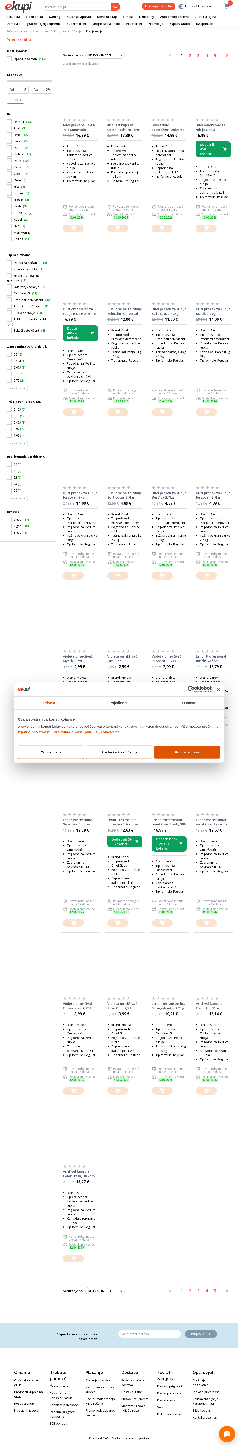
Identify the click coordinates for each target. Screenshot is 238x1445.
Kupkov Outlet (179, 24)
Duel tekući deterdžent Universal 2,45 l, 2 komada (168, 127)
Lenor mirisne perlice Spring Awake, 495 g (168, 1005)
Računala (13, 17)
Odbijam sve (51, 752)
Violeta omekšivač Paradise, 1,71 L (166, 658)
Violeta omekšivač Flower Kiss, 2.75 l (78, 1005)
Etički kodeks (202, 1410)
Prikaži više (17, 388)
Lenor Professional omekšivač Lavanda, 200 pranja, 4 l (212, 822)
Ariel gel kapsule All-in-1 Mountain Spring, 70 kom (79, 127)
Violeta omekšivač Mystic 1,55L (78, 658)
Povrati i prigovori (169, 1386)
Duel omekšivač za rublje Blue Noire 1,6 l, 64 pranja (79, 311)
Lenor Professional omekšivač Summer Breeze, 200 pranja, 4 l (124, 822)
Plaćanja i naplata (98, 1380)
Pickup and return (169, 1414)
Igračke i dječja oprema (43, 24)
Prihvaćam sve (187, 752)
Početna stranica (17, 31)
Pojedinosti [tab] (119, 703)
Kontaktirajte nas (205, 1417)
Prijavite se (201, 1334)
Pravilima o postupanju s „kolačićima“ (88, 732)
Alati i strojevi (205, 17)
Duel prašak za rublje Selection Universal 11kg (124, 311)
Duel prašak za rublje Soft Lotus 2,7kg (124, 495)
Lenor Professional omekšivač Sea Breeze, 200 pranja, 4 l (213, 658)
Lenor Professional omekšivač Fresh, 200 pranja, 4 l (169, 822)
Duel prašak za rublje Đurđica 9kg (213, 311)
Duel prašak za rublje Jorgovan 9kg (80, 495)
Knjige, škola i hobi (106, 24)
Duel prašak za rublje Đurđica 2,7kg (169, 495)
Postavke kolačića (119, 752)
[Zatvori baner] (218, 689)
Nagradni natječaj (26, 1410)
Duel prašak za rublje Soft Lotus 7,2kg (169, 311)
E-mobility (146, 17)
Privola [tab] (49, 703)
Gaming (55, 17)
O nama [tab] (188, 703)
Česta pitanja (59, 1386)
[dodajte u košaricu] (73, 228)
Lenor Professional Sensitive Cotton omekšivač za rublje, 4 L (79, 822)
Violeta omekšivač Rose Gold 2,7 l (122, 1005)
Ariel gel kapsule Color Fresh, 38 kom (79, 1173)
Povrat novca (166, 1400)
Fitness (128, 17)
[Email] (149, 1334)
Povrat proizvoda (169, 1393)
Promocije (155, 24)
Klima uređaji (107, 17)
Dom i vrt (13, 24)
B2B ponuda (205, 24)
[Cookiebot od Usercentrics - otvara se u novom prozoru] (191, 689)
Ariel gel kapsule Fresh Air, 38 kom (210, 1005)
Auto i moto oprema (174, 17)
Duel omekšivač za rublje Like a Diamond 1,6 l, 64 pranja (211, 127)
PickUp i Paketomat (134, 1399)
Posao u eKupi (24, 1403)
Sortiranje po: (73, 55)
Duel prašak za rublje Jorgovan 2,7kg (213, 495)
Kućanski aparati (79, 17)
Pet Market (134, 24)
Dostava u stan (132, 1392)
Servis (161, 1407)
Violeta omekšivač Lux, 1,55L (122, 658)
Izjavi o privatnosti (34, 732)
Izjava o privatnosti (206, 1392)
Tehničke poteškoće (64, 1405)
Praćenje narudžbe (159, 6)
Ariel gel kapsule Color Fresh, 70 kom (123, 127)
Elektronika (34, 17)
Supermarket (76, 24)
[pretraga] (115, 7)
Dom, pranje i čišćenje (68, 31)
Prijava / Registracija (196, 6)
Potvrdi (15, 100)
